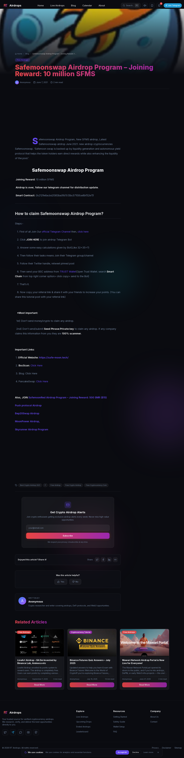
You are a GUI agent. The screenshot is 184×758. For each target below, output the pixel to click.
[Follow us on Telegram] (13, 732)
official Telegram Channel (56, 231)
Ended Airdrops (83, 726)
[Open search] (131, 5)
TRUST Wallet (68, 271)
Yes (60, 582)
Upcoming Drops (84, 722)
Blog (73, 5)
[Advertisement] (92, 113)
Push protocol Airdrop (28, 405)
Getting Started (120, 717)
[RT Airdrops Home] (11, 5)
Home (41, 5)
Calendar (87, 5)
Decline (135, 752)
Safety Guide (119, 722)
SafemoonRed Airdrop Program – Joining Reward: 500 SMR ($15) (67, 397)
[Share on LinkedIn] (109, 559)
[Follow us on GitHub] (36, 732)
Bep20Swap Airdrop (27, 413)
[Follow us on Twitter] (5, 732)
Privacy (155, 748)
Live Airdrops (57, 5)
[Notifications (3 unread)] (159, 5)
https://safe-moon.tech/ (54, 357)
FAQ (115, 731)
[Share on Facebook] (103, 559)
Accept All (122, 752)
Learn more (148, 752)
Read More (39, 685)
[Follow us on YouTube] (28, 732)
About (102, 5)
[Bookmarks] (152, 5)
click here (83, 231)
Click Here (36, 365)
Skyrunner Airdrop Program (31, 429)
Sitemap (178, 748)
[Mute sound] (145, 5)
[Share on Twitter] (97, 559)
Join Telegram (172, 5)
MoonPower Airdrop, (27, 421)
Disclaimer (166, 748)
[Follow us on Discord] (21, 732)
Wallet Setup (119, 726)
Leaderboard (82, 731)
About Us (154, 717)
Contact (153, 722)
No (75, 582)
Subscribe (68, 536)
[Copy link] (115, 559)
